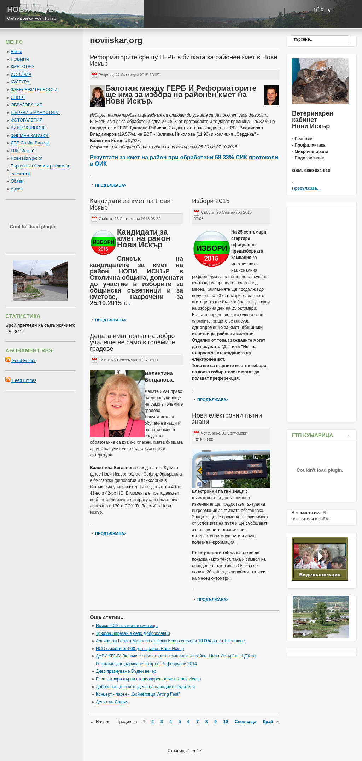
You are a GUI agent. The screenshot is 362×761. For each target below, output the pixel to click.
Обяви (17, 181)
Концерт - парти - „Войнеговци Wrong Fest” (138, 694)
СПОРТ (18, 97)
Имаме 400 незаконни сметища (127, 625)
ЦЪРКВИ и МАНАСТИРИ (35, 112)
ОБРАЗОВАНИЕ (26, 104)
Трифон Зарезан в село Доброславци (133, 633)
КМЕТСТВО (22, 66)
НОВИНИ (20, 59)
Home (16, 51)
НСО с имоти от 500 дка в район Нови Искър (140, 648)
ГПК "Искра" (22, 150)
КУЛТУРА (20, 81)
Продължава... (306, 188)
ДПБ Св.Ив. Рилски (30, 143)
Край (268, 721)
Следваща (245, 721)
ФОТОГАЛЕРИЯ (26, 120)
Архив (17, 189)
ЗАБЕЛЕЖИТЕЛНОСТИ (34, 89)
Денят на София (112, 702)
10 (225, 721)
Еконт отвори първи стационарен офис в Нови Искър (148, 679)
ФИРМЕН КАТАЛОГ (30, 135)
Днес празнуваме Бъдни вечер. (126, 671)
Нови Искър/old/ (26, 158)
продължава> (111, 185)
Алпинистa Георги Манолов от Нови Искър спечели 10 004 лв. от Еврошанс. (171, 640)
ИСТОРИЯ (21, 74)
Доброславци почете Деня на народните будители (145, 686)
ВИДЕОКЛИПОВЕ (28, 127)
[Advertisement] (320, 313)
